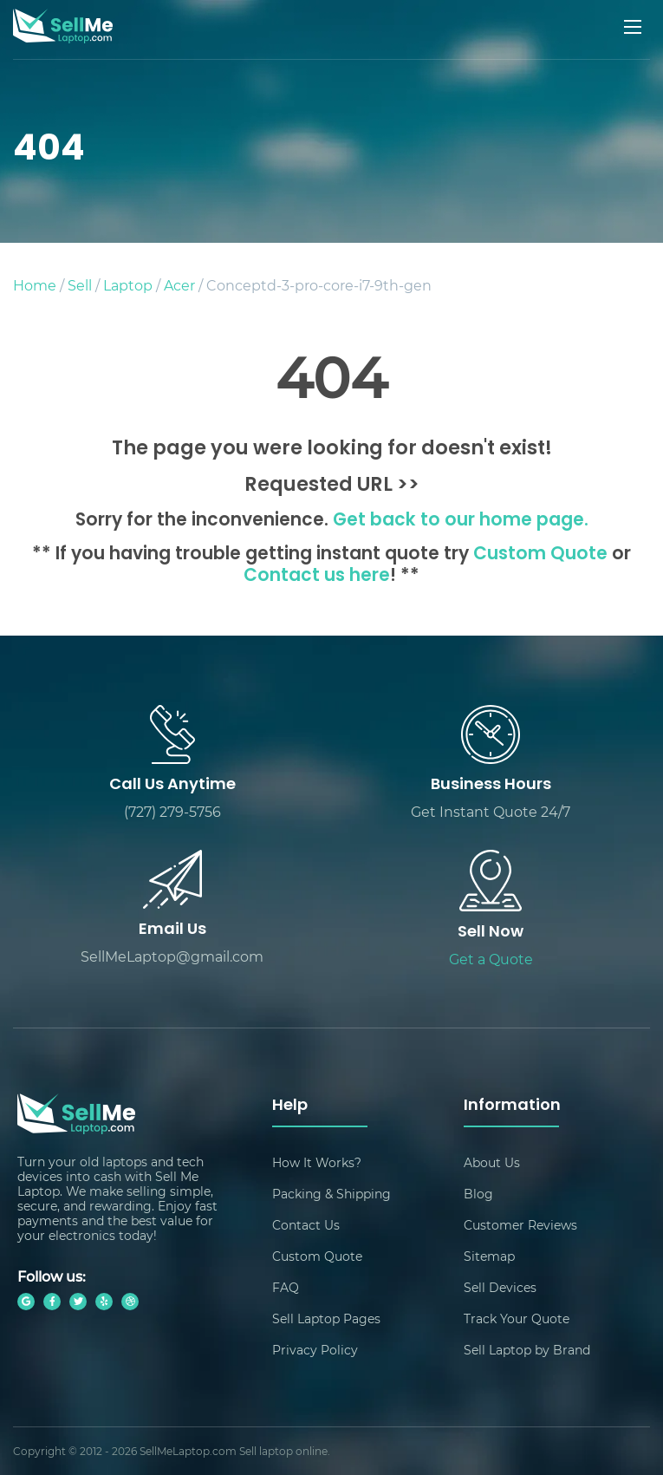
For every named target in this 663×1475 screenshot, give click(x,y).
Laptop (128, 285)
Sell (80, 285)
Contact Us (306, 1225)
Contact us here (317, 576)
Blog (478, 1193)
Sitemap (489, 1256)
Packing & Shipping (331, 1193)
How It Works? (316, 1162)
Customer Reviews (520, 1225)
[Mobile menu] (634, 26)
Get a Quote (491, 959)
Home (34, 285)
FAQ (285, 1287)
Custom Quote (540, 555)
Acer (179, 285)
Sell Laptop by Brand (527, 1349)
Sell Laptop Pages (326, 1318)
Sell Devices (500, 1287)
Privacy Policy (315, 1349)
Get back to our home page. (460, 521)
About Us (492, 1162)
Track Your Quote (516, 1318)
